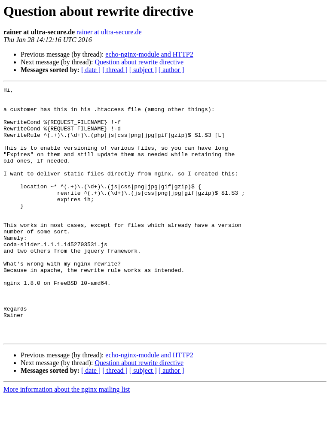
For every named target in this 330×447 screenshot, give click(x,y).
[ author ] (171, 69)
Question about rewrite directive (139, 62)
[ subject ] (143, 69)
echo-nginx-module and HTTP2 (149, 54)
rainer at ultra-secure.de (108, 32)
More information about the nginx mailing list (66, 439)
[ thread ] (115, 69)
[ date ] (91, 69)
